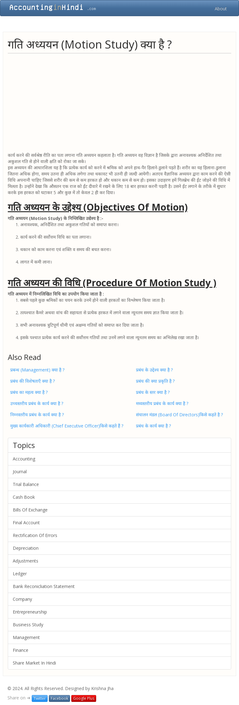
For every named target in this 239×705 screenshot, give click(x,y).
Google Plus (83, 698)
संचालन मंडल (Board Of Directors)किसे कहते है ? (179, 415)
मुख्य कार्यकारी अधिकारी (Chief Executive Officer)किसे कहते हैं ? (66, 426)
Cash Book (24, 497)
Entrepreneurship (30, 612)
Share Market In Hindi (34, 663)
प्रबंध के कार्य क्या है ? (153, 426)
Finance (20, 650)
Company (22, 599)
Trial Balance (26, 484)
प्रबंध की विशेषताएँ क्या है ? (32, 381)
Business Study (28, 625)
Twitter (40, 698)
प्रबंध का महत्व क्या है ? (29, 392)
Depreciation (26, 548)
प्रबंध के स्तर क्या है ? (153, 392)
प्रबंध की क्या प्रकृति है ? (155, 381)
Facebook (59, 698)
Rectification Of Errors (35, 535)
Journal (20, 471)
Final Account (26, 522)
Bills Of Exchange (30, 510)
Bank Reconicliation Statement (44, 586)
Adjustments (25, 561)
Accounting (24, 459)
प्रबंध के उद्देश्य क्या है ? (154, 370)
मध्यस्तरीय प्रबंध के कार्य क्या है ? (162, 403)
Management (26, 637)
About (221, 9)
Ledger (20, 574)
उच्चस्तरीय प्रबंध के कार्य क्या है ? (36, 403)
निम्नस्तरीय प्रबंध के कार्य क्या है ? (37, 415)
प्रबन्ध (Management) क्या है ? (37, 370)
